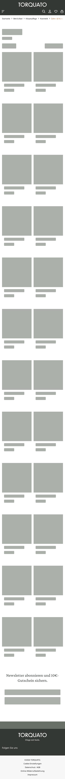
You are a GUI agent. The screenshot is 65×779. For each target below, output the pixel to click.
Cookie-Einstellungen (33, 763)
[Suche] (43, 11)
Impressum (32, 774)
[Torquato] (32, 5)
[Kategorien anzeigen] (3, 11)
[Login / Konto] (49, 11)
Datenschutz (30, 767)
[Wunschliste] (55, 11)
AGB (38, 767)
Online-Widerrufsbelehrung (32, 771)
